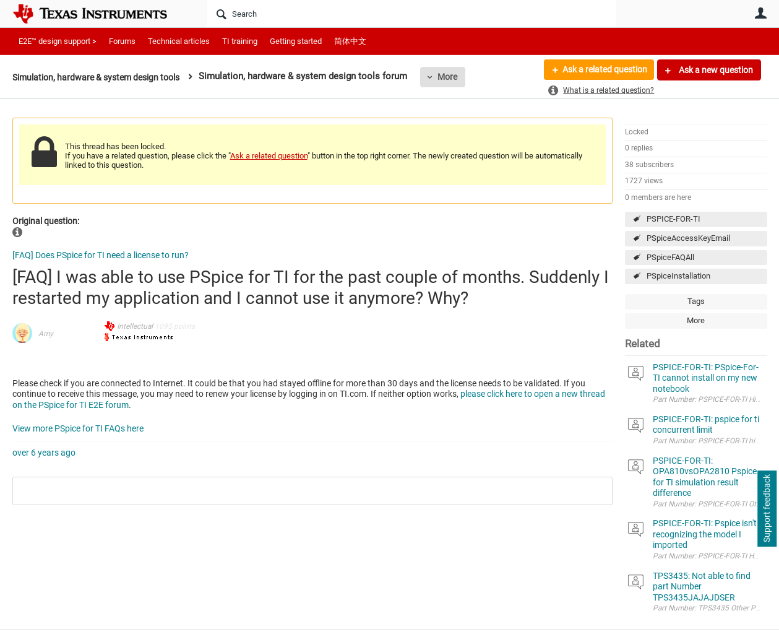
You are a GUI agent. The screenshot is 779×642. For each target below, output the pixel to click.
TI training (239, 41)
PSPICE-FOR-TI (673, 218)
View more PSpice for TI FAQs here (78, 428)
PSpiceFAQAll (670, 257)
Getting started (296, 41)
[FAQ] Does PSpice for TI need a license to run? (100, 255)
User (761, 13)
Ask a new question (715, 70)
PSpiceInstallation (678, 275)
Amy (45, 333)
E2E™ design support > (58, 41)
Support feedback (767, 509)
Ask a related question (604, 70)
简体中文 (350, 41)
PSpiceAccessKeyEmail (688, 238)
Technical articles (179, 41)
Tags (696, 301)
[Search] (411, 13)
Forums (122, 41)
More (461, 77)
